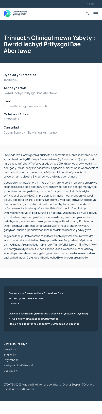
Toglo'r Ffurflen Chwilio (87, 14)
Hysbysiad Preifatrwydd (18, 365)
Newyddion (10, 349)
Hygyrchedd (11, 360)
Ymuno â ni (10, 354)
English (90, 4)
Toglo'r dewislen (95, 13)
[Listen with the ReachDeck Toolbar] (78, 3)
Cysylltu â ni (11, 371)
